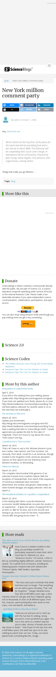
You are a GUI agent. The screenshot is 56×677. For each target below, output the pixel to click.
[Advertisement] (28, 33)
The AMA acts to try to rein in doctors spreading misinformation (26, 541)
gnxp (6, 80)
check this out (13, 131)
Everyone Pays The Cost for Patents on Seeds (26, 369)
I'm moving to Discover (13, 413)
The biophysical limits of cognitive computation (25, 494)
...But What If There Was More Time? (20, 609)
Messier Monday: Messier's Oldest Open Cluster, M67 (25, 577)
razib (16, 119)
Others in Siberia (10, 466)
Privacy (47, 652)
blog (13, 181)
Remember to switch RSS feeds (17, 388)
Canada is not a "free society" (16, 441)
